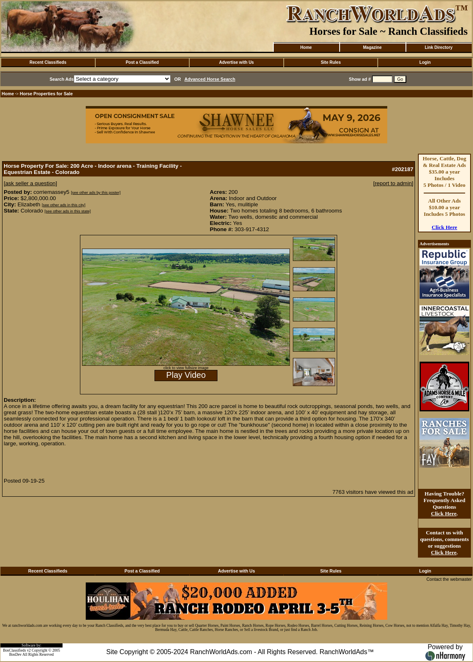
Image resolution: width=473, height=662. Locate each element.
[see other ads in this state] (68, 211)
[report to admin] (393, 183)
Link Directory (438, 47)
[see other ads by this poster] (96, 193)
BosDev (15, 654)
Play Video (185, 374)
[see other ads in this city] (63, 205)
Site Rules (330, 62)
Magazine (372, 47)
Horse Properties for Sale (46, 93)
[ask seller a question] (30, 183)
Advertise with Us (236, 62)
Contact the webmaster (449, 579)
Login (425, 62)
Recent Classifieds (47, 62)
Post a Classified (142, 62)
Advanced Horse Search (209, 79)
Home (306, 47)
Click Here (444, 227)
